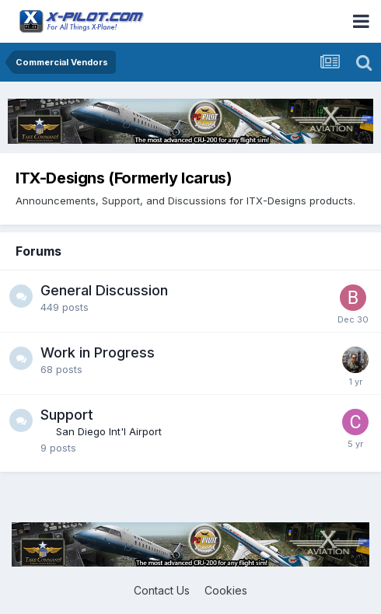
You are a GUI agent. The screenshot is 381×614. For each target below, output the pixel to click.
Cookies (225, 590)
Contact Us (162, 590)
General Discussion (104, 290)
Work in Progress (97, 352)
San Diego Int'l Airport (109, 431)
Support (66, 414)
